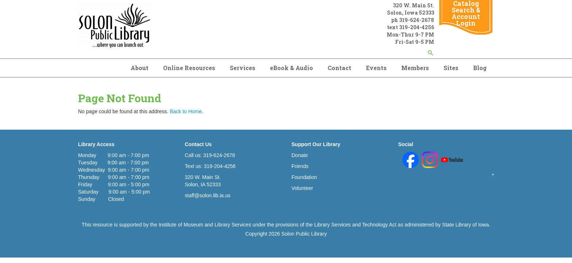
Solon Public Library (304, 234)
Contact (339, 68)
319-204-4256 (416, 27)
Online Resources (189, 68)
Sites (451, 68)
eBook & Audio (291, 68)
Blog (480, 68)
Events (376, 68)
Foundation (304, 177)
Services (242, 68)
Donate (299, 155)
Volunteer (302, 188)
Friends (300, 166)
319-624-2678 (416, 19)
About (139, 68)
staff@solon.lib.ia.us (208, 195)
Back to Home (186, 111)
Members (415, 68)
